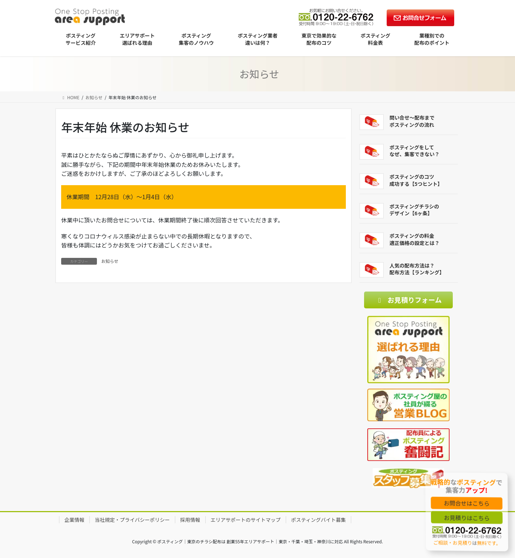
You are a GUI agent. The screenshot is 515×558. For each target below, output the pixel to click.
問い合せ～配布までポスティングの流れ (412, 121)
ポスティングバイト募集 (318, 519)
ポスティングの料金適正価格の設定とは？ (414, 239)
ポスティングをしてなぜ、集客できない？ (414, 151)
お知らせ (109, 261)
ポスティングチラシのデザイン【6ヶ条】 (414, 210)
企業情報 (74, 519)
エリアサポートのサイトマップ (246, 519)
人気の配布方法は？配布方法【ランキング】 (417, 269)
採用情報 (190, 519)
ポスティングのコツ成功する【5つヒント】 (415, 180)
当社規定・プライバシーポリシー (132, 519)
